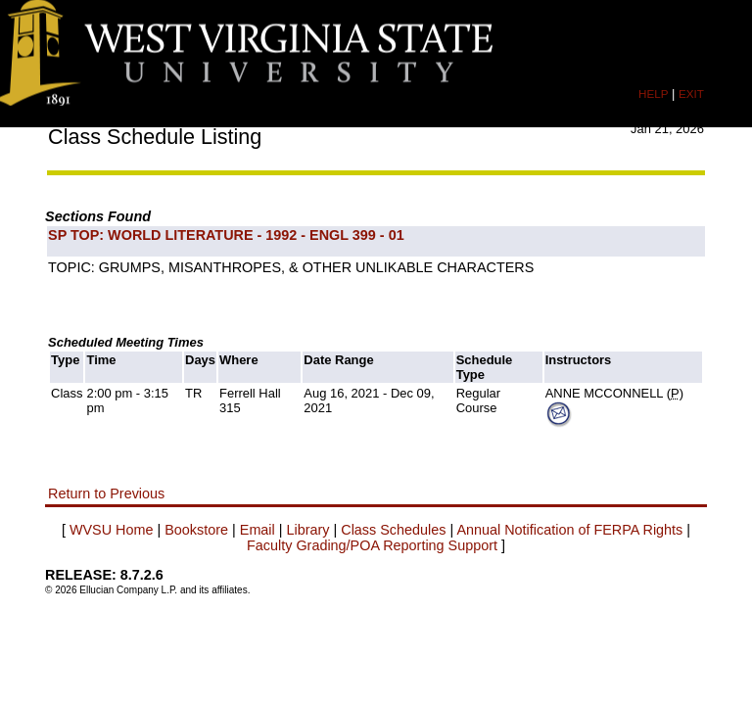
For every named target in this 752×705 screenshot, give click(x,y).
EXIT (691, 93)
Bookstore (196, 530)
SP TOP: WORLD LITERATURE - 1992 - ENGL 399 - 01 (226, 235)
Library (308, 530)
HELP (653, 93)
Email (257, 530)
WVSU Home (112, 530)
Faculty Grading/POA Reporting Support (372, 545)
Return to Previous (106, 493)
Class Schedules (393, 530)
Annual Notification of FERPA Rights (569, 530)
